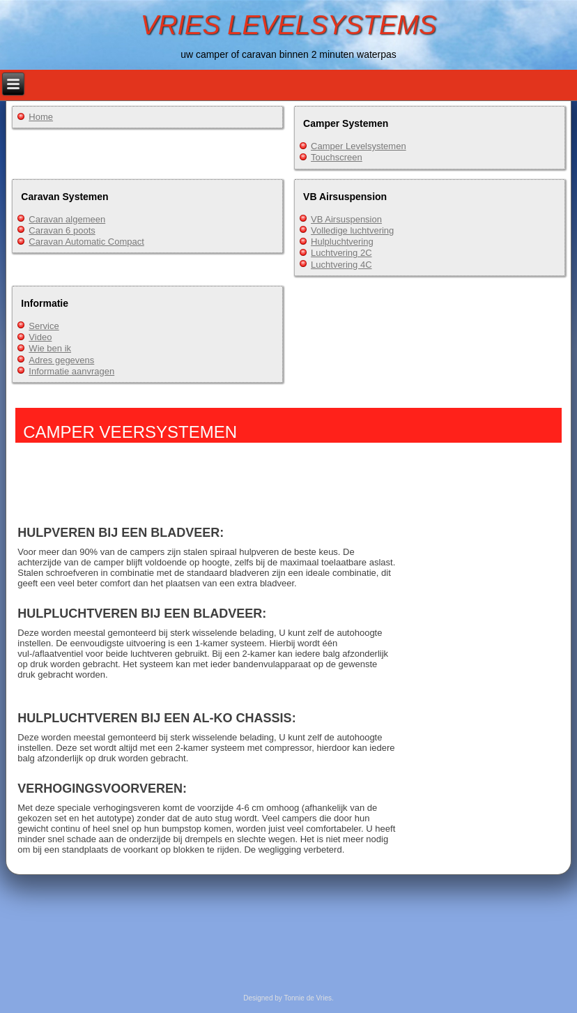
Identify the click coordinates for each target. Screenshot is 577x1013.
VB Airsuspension (346, 219)
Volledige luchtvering (352, 230)
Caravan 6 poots (62, 230)
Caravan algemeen (67, 219)
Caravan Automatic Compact (86, 241)
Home (41, 117)
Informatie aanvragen (71, 371)
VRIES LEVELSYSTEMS (289, 25)
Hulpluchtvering (342, 241)
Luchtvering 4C (341, 264)
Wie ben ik (50, 348)
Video (40, 337)
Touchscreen (336, 157)
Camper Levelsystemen (358, 146)
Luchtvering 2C (341, 252)
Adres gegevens (61, 360)
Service (44, 326)
